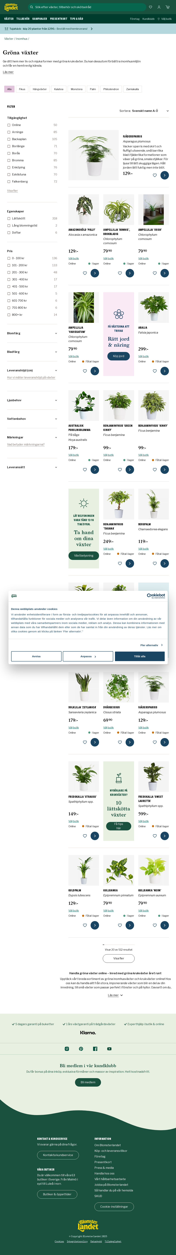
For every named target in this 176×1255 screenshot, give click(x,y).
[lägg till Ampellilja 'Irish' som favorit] (155, 273)
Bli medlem (88, 1082)
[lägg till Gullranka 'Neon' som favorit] (155, 925)
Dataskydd (96, 1241)
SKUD (98, 1196)
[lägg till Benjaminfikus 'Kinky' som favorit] (155, 469)
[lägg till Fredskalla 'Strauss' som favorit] (85, 836)
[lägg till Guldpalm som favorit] (85, 925)
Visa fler (12, 190)
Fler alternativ (149, 644)
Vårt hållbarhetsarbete (110, 1179)
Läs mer (115, 995)
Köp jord (118, 356)
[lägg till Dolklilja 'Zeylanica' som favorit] (85, 742)
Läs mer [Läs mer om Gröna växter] (8, 72)
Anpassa (88, 656)
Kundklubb (148, 18)
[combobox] (90, 7)
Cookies (59, 1241)
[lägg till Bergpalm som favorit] (155, 563)
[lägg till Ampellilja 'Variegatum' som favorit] (85, 371)
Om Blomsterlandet (107, 1145)
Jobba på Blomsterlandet (111, 1184)
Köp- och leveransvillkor (110, 1151)
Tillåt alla (139, 656)
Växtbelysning (83, 555)
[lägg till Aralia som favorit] (155, 371)
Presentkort (103, 1162)
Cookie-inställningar (114, 1206)
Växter (8, 38)
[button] (32, 333)
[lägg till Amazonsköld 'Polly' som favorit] (85, 273)
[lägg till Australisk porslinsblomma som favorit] (85, 469)
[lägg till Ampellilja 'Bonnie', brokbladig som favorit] (120, 273)
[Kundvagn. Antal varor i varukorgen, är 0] (167, 7)
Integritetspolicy (77, 1241)
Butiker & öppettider (57, 1194)
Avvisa (36, 656)
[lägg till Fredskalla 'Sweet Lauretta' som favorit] (155, 836)
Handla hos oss (104, 1173)
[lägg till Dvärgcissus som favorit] (120, 742)
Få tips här (118, 826)
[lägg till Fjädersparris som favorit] (155, 175)
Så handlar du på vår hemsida (113, 1190)
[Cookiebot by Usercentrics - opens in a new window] (149, 596)
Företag (135, 18)
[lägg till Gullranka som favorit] (120, 925)
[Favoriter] (150, 7)
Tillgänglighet (113, 1241)
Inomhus (21, 38)
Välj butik (164, 18)
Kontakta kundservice (58, 1155)
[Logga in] (159, 7)
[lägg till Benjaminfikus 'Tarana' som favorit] (120, 563)
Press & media (104, 1167)
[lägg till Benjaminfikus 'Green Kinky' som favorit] (120, 469)
